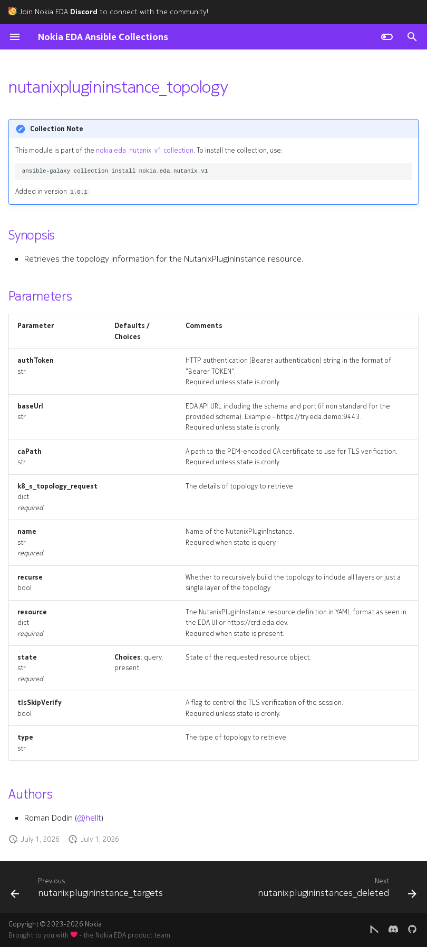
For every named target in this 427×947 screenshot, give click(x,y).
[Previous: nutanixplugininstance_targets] (88, 890)
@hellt (89, 818)
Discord (84, 12)
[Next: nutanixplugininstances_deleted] (336, 890)
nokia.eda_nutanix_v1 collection (144, 150)
